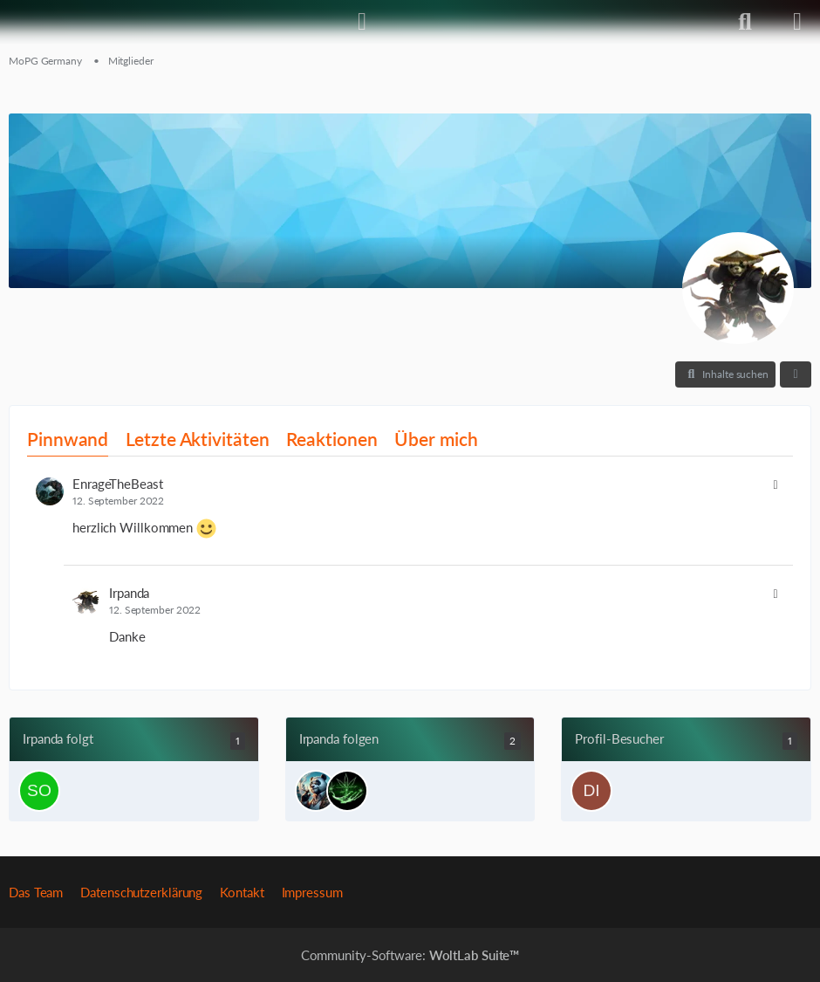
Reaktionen (331, 439)
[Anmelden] (362, 22)
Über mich (435, 439)
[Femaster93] (347, 791)
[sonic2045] (39, 791)
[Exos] (316, 791)
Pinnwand (67, 439)
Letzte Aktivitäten (197, 439)
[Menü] (797, 21)
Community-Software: (410, 955)
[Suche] (745, 21)
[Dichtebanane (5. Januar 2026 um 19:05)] (591, 791)
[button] (725, 374)
